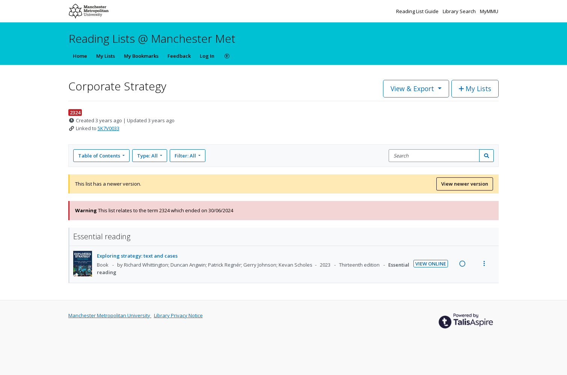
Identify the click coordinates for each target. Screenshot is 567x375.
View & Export (413, 88)
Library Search (460, 11)
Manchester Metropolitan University (109, 315)
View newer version (464, 183)
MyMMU (489, 11)
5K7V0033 (108, 128)
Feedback (179, 55)
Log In (207, 55)
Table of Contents (99, 155)
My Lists (105, 55)
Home (80, 55)
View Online (430, 263)
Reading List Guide (418, 11)
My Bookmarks (141, 55)
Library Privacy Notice (178, 315)
